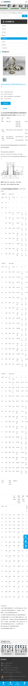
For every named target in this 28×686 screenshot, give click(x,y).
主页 (9, 12)
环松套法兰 (20, 12)
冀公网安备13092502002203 (9, 676)
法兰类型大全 (14, 12)
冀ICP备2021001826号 (19, 676)
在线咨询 (6, 103)
